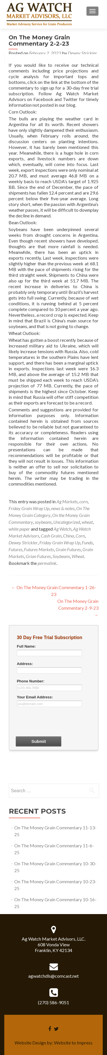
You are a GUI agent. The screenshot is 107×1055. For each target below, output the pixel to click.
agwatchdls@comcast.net (53, 976)
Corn (80, 535)
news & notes (62, 508)
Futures (15, 549)
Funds (87, 542)
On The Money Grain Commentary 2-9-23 (77, 607)
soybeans (43, 522)
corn (83, 501)
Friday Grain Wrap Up (29, 508)
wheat (87, 522)
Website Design (30, 1042)
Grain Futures (68, 549)
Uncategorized (66, 522)
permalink (47, 563)
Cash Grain (51, 535)
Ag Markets (67, 501)
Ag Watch (62, 528)
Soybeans (61, 556)
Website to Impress (73, 1042)
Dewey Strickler (82, 53)
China (68, 535)
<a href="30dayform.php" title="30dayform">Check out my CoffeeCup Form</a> (53, 703)
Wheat (78, 556)
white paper (19, 528)
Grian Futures (38, 556)
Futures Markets (39, 549)
